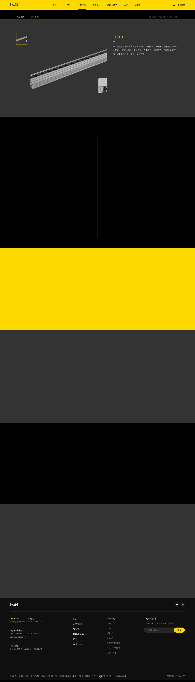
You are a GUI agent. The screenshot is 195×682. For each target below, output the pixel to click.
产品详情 (20, 18)
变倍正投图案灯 (114, 648)
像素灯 (110, 638)
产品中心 (82, 5)
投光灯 (110, 623)
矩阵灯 (110, 633)
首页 (55, 5)
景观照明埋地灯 (114, 643)
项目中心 (97, 5)
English (181, 5)
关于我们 (67, 5)
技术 (126, 5)
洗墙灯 (170, 18)
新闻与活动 (112, 5)
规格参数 (35, 18)
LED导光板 (112, 653)
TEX (177, 18)
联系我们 (138, 5)
